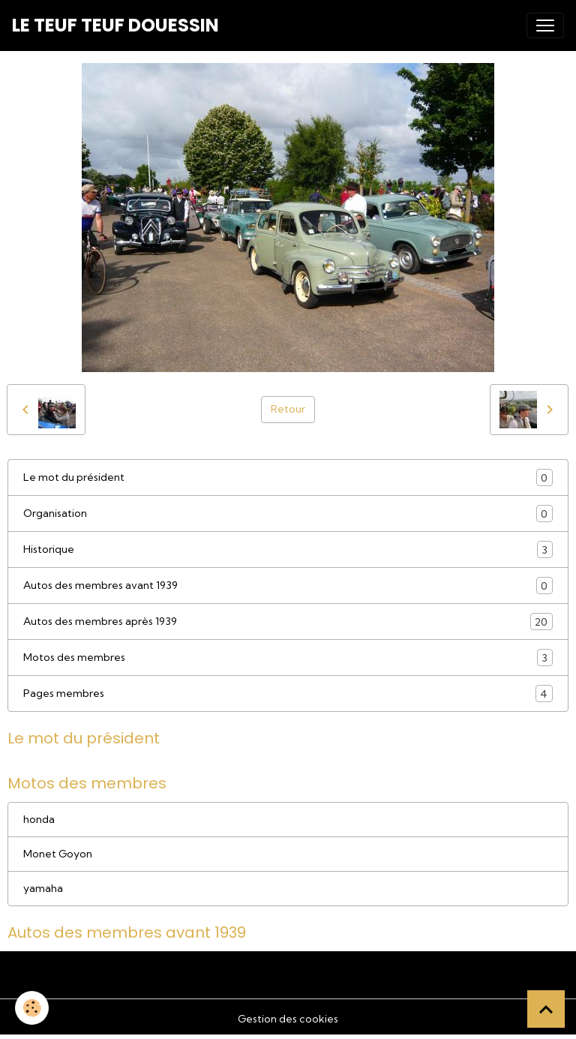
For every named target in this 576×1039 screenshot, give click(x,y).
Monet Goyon (57, 853)
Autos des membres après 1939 (288, 621)
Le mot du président (288, 477)
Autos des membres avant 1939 (288, 585)
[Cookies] (32, 1008)
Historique (288, 549)
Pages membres (288, 693)
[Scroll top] (546, 1009)
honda (39, 819)
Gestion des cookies (288, 1018)
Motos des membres (288, 657)
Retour (288, 409)
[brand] (115, 25)
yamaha (43, 888)
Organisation (288, 513)
